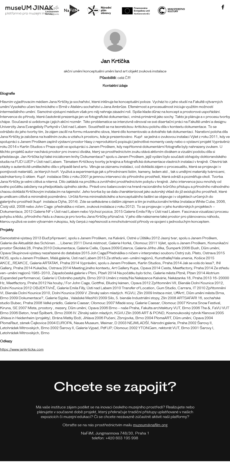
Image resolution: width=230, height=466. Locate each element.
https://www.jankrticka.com (22, 349)
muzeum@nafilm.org (150, 424)
